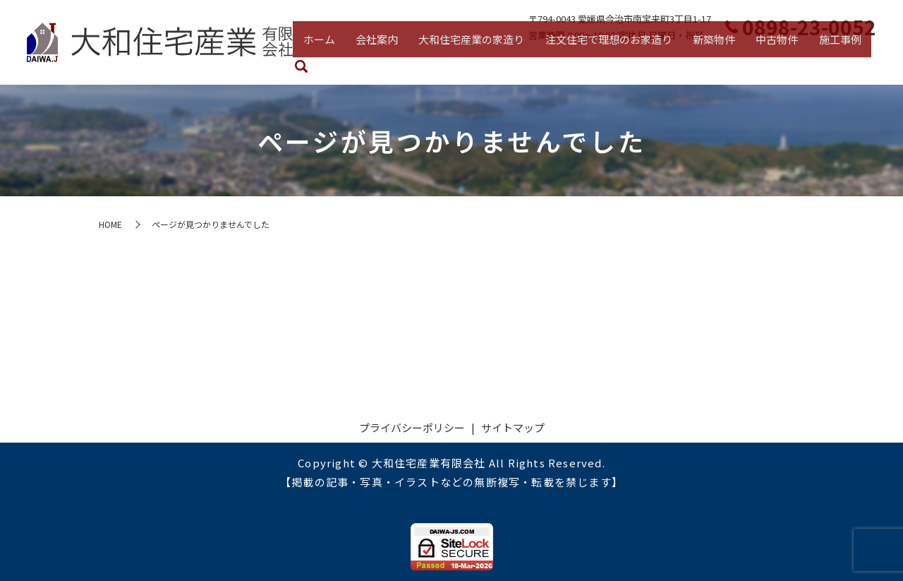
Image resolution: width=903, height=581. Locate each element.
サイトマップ (513, 427)
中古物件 (770, 61)
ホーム (331, 61)
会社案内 (385, 61)
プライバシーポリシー (412, 427)
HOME (110, 224)
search (867, 63)
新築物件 (711, 61)
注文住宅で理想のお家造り (609, 61)
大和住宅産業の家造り (476, 61)
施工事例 (829, 61)
